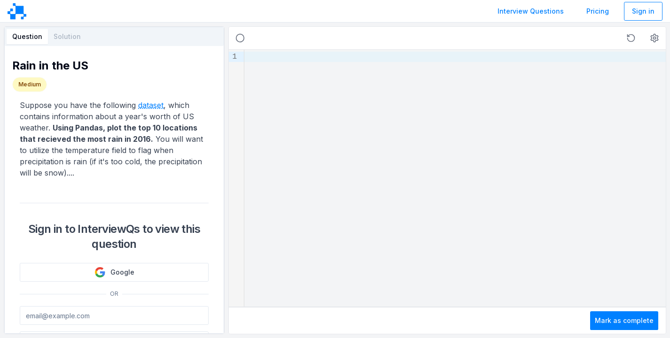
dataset (151, 105)
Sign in (643, 11)
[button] (631, 38)
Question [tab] (27, 36)
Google (114, 272)
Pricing (597, 11)
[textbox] (455, 178)
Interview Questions (531, 11)
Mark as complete (624, 320)
